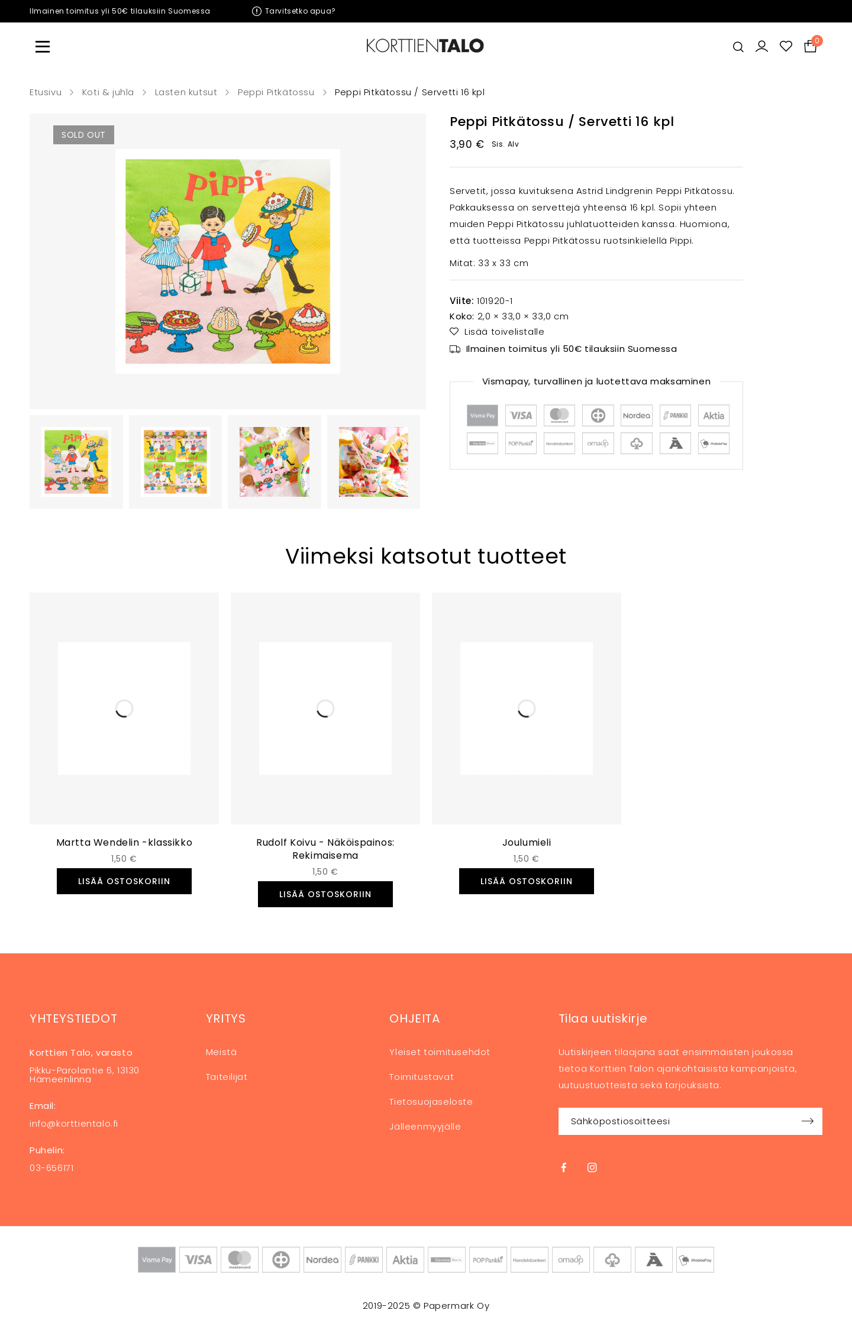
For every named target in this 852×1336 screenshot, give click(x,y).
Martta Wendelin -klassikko (124, 842)
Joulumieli (526, 842)
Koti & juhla (108, 92)
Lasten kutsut (186, 92)
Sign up (807, 1121)
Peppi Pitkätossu (276, 92)
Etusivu (46, 92)
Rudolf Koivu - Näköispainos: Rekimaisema (325, 849)
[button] (124, 881)
